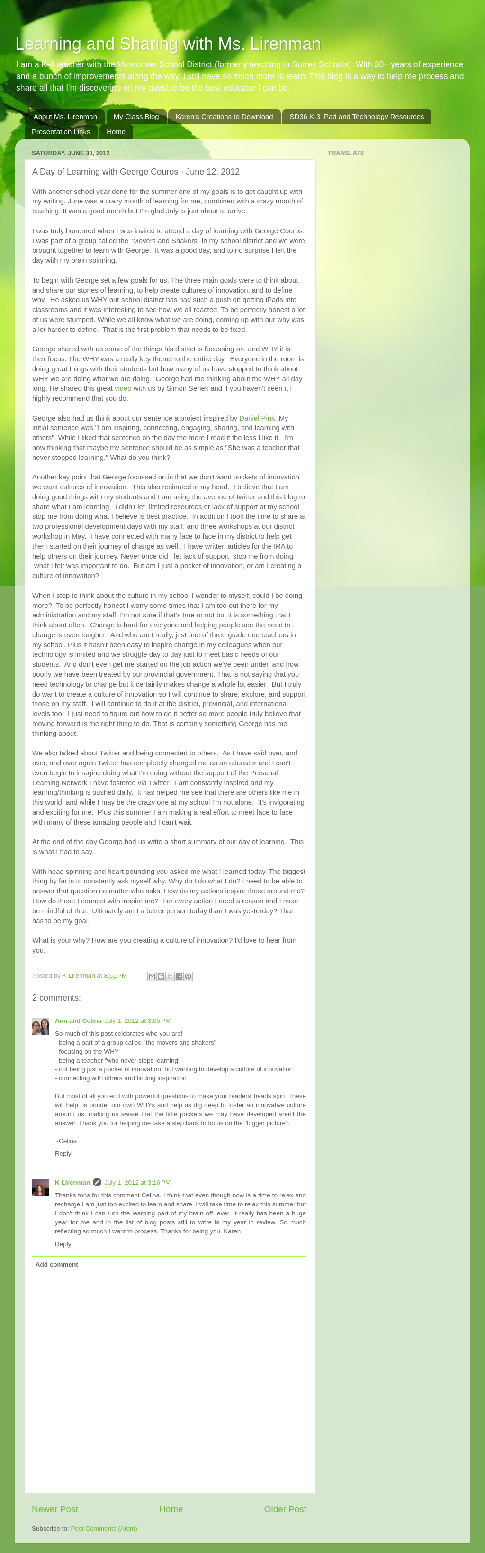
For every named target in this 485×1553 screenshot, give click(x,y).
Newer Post (55, 1509)
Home (116, 132)
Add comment (57, 1264)
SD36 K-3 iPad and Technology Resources (356, 116)
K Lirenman (80, 975)
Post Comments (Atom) (104, 1528)
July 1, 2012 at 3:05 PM (137, 1020)
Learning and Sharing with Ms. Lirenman (168, 44)
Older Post (285, 1509)
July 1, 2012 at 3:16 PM (137, 1182)
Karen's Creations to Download (224, 116)
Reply (63, 1153)
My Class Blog (136, 116)
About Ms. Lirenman (65, 116)
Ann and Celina (78, 1020)
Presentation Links (61, 132)
